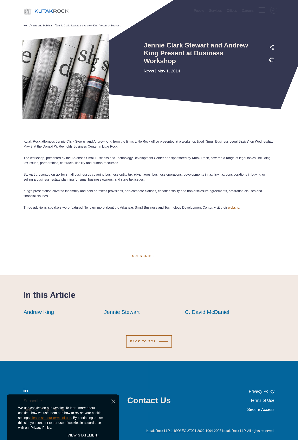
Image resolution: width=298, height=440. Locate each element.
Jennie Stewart (122, 312)
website (233, 207)
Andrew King (39, 312)
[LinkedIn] (26, 391)
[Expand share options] (271, 47)
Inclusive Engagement (44, 410)
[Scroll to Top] (149, 341)
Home (27, 25)
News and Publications (43, 25)
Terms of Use (262, 400)
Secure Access (260, 409)
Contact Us (149, 400)
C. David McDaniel (207, 312)
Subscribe (33, 401)
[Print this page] (271, 61)
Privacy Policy (261, 391)
